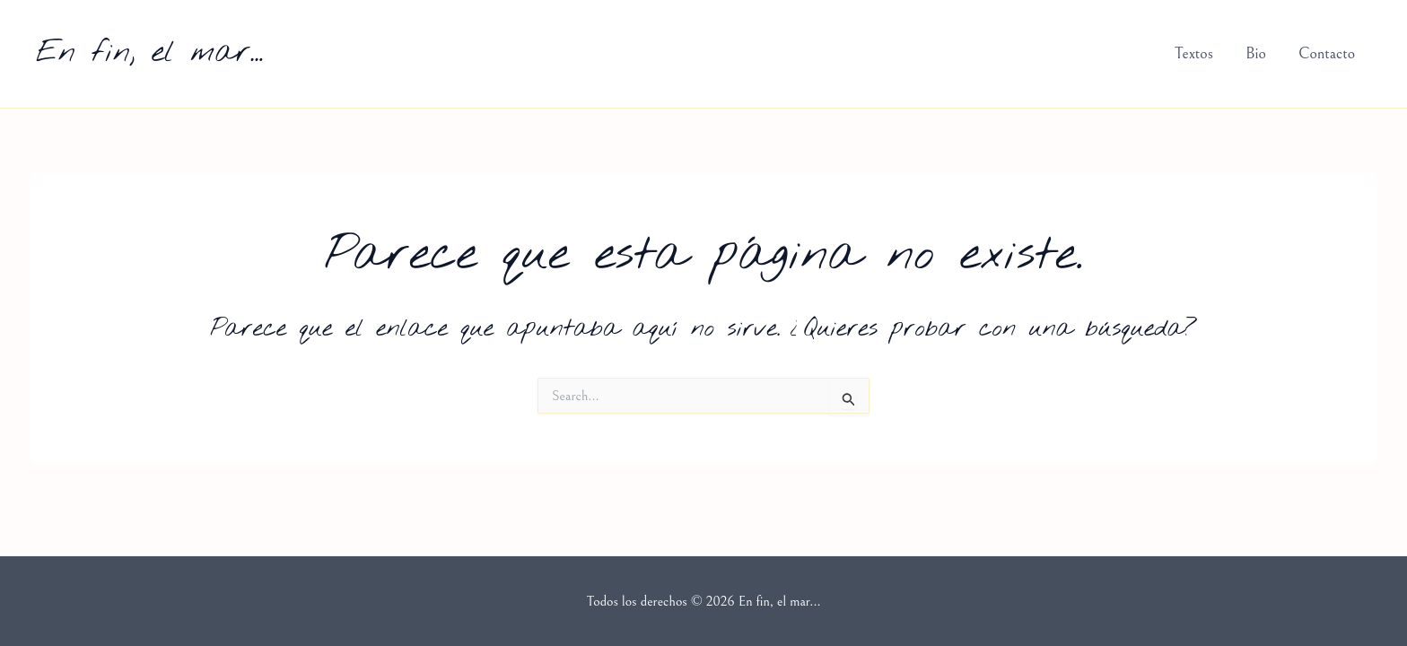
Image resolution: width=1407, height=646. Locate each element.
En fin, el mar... (149, 53)
